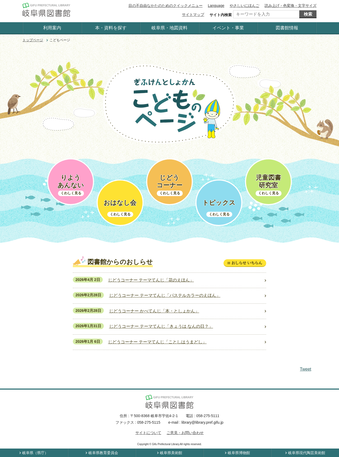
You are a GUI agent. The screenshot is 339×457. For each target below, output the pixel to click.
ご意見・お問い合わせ (185, 433)
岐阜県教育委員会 (103, 453)
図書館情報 (287, 27)
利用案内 (52, 27)
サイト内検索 (220, 15)
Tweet (305, 369)
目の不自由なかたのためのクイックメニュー (165, 5)
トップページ (33, 40)
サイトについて (148, 433)
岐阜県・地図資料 (169, 27)
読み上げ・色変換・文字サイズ (290, 5)
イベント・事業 (228, 27)
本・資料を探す (111, 27)
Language (216, 5)
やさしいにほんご (244, 5)
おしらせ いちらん (246, 263)
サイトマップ (193, 14)
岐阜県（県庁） (35, 453)
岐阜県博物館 (239, 453)
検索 (308, 14)
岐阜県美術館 (171, 453)
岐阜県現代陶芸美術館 (306, 453)
